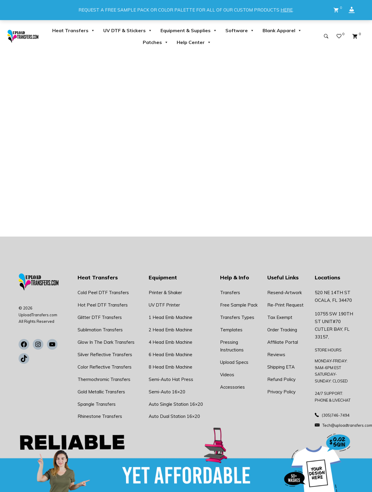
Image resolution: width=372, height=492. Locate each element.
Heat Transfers (73, 30)
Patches (155, 42)
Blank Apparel (282, 30)
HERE (287, 10)
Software (239, 30)
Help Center (194, 42)
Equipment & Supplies (188, 30)
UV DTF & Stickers (127, 30)
